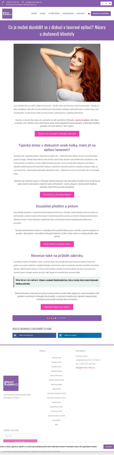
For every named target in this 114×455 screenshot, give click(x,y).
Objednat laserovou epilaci (57, 307)
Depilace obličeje (56, 371)
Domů (34, 14)
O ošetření (54, 14)
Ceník (42, 14)
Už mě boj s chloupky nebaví (57, 194)
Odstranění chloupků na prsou (56, 398)
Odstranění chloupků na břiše (56, 393)
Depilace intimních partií (56, 380)
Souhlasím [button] (108, 447)
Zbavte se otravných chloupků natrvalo (57, 133)
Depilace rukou (56, 357)
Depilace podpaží (56, 384)
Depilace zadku (56, 362)
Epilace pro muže (56, 411)
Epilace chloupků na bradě (56, 416)
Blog (56, 424)
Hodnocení (68, 14)
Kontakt (81, 14)
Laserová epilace (82, 120)
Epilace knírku (56, 402)
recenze (47, 265)
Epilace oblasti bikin (56, 407)
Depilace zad (56, 389)
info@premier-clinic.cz (85, 367)
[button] (34, 335)
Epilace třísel (56, 420)
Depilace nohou (56, 366)
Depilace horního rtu (56, 375)
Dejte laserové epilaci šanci (57, 244)
